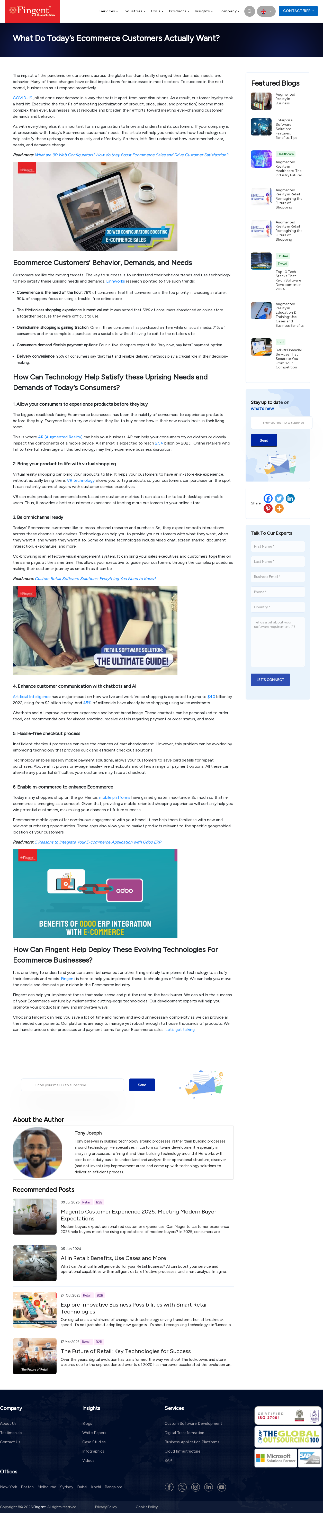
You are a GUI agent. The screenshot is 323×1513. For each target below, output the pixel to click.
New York (8, 1487)
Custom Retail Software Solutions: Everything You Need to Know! (95, 578)
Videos (88, 1460)
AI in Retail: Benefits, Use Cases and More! (114, 1258)
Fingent (68, 978)
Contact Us (10, 1442)
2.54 (159, 443)
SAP (168, 1460)
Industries (135, 11)
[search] (249, 11)
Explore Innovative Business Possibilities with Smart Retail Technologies (134, 1308)
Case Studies (94, 1442)
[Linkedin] (290, 498)
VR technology (81, 480)
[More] (279, 508)
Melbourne (47, 1487)
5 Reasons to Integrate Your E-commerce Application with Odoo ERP (98, 842)
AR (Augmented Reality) (60, 436)
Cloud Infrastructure (183, 1451)
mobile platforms (114, 797)
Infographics (93, 1451)
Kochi (96, 1487)
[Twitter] (279, 498)
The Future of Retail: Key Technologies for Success (126, 1351)
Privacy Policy (106, 1507)
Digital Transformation (184, 1432)
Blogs (87, 1423)
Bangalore (113, 1487)
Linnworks (115, 281)
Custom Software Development (193, 1423)
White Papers (94, 1432)
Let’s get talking (180, 1029)
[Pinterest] (268, 508)
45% (87, 702)
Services (109, 11)
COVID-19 (22, 97)
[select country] (266, 11)
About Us (8, 1423)
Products (179, 11)
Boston (27, 1487)
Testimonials (11, 1432)
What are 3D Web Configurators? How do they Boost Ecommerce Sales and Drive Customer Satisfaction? (131, 154)
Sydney (66, 1487)
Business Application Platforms (192, 1442)
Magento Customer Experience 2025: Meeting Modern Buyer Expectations (138, 1215)
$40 (211, 696)
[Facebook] (268, 498)
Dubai (82, 1487)
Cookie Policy (147, 1507)
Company (229, 11)
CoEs (157, 11)
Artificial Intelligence (32, 696)
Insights (204, 11)
